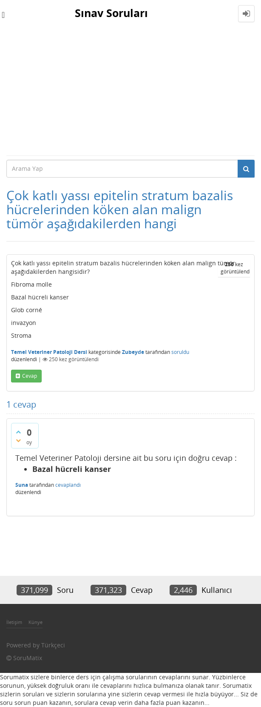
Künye (35, 622)
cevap (29, 375)
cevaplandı (68, 485)
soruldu (180, 352)
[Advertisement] (130, 91)
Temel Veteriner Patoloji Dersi (49, 352)
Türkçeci (53, 645)
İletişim (14, 622)
